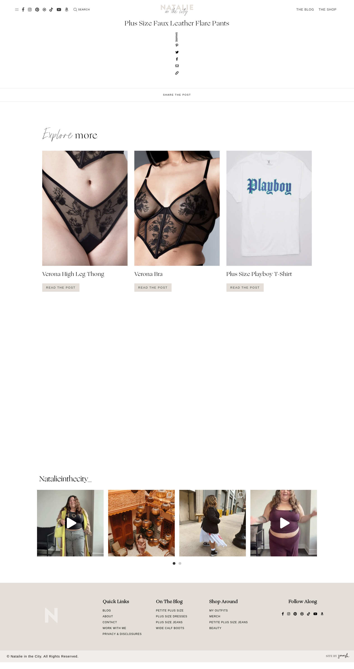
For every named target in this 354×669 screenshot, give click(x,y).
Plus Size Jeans (169, 622)
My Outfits (218, 610)
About (108, 616)
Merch (214, 616)
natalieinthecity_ (65, 479)
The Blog (305, 9)
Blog (107, 610)
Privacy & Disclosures (122, 634)
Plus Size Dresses (171, 616)
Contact (110, 622)
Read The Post (61, 287)
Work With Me (114, 628)
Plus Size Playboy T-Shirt (259, 274)
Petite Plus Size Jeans (228, 622)
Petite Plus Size (170, 610)
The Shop (328, 9)
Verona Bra (148, 274)
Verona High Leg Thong (73, 274)
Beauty (215, 628)
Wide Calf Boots (170, 628)
